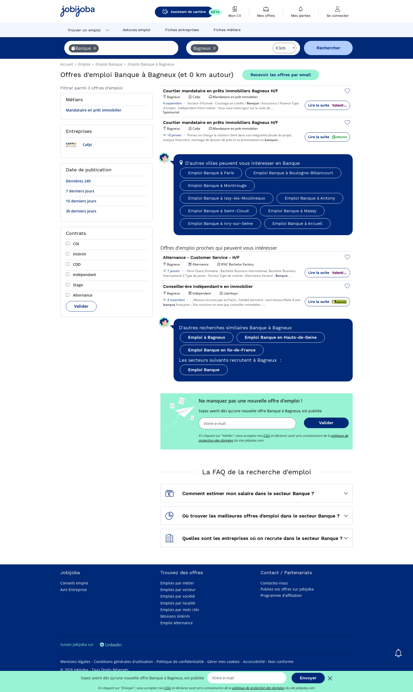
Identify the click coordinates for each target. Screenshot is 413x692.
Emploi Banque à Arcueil (297, 223)
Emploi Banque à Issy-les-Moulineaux (226, 198)
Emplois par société (177, 596)
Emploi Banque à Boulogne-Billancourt (293, 172)
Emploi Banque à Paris (211, 172)
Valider (81, 306)
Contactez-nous (274, 582)
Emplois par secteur (178, 589)
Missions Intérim (175, 616)
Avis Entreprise (73, 589)
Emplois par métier (177, 582)
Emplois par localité (177, 603)
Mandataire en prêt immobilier (93, 110)
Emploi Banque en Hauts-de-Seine (281, 337)
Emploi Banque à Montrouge (217, 185)
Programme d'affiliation (281, 595)
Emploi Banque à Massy (292, 210)
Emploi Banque (203, 369)
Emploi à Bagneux (206, 337)
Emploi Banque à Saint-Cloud (218, 210)
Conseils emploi (74, 582)
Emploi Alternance (176, 622)
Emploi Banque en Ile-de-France (221, 349)
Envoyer (308, 677)
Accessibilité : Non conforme (268, 661)
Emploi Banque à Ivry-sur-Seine (220, 223)
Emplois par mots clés (179, 609)
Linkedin (111, 645)
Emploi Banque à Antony (310, 198)
